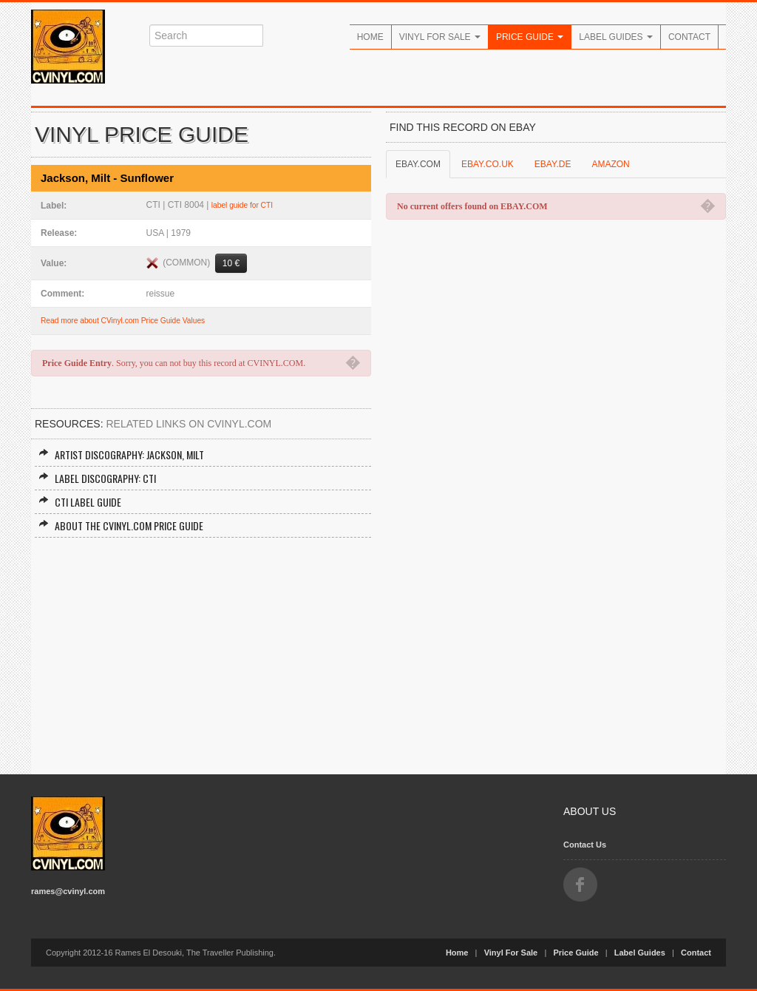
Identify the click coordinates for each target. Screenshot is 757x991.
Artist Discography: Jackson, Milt (121, 454)
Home (370, 37)
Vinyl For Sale (440, 37)
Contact (689, 37)
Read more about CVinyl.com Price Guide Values (123, 321)
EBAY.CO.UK (487, 164)
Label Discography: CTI (97, 478)
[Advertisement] (201, 648)
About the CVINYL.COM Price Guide (120, 525)
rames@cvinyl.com (68, 891)
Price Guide (529, 37)
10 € (231, 263)
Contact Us (584, 844)
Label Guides (616, 37)
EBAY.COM (418, 164)
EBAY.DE (552, 164)
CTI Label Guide (79, 502)
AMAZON (610, 164)
